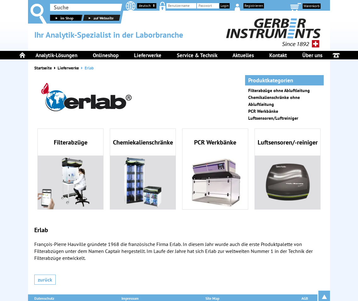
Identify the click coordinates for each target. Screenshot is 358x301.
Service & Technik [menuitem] (197, 55)
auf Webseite (100, 18)
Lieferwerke (68, 68)
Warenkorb (312, 6)
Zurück (45, 279)
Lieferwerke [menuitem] (147, 55)
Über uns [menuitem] (312, 55)
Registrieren (253, 5)
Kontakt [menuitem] (278, 55)
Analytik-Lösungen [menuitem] (56, 55)
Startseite (43, 68)
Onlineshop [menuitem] (106, 55)
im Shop (63, 18)
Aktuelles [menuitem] (243, 55)
